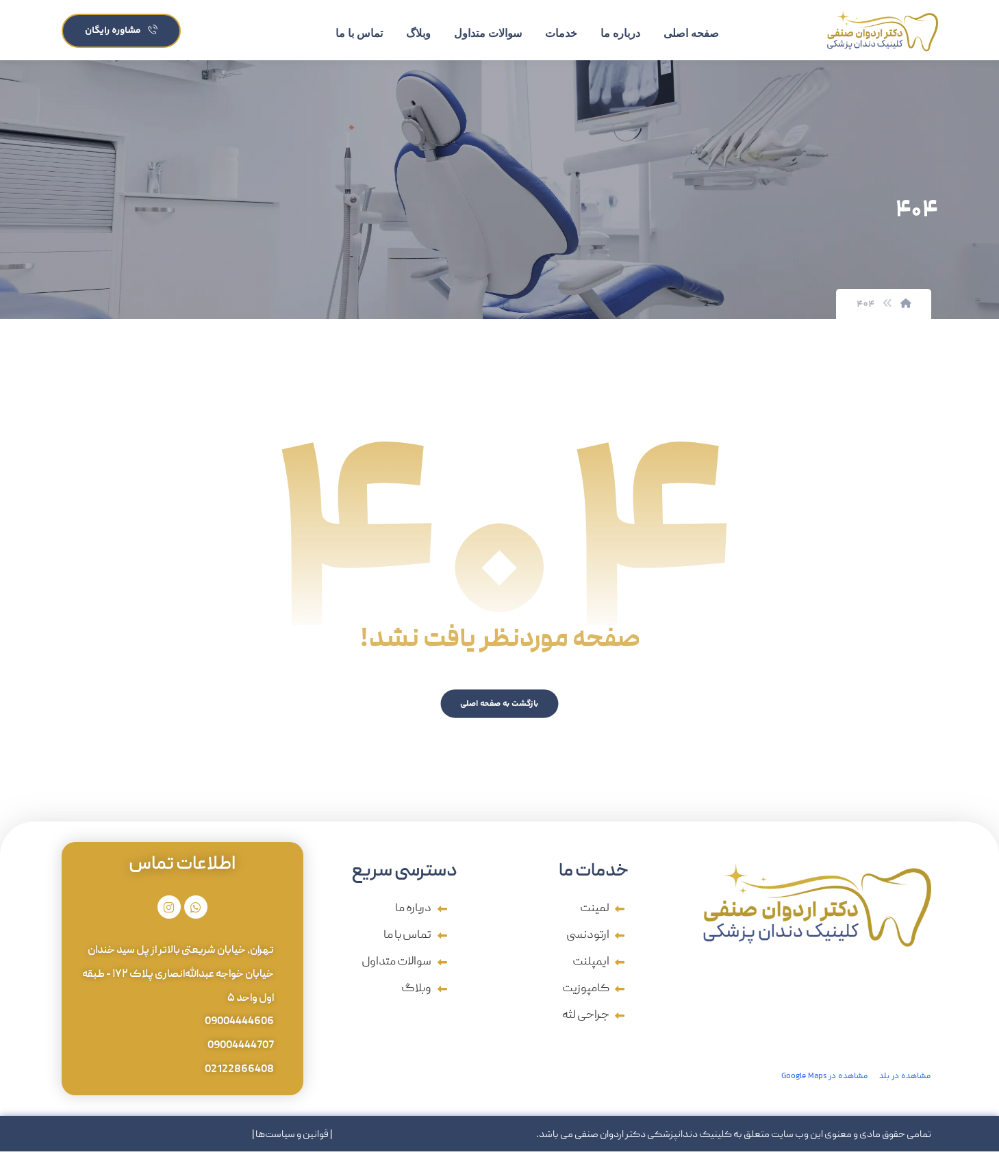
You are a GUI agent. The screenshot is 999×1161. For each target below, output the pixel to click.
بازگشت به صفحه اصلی (500, 706)
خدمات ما (593, 876)
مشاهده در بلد (905, 1079)
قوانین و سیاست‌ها (292, 1144)
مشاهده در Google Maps (824, 1079)
